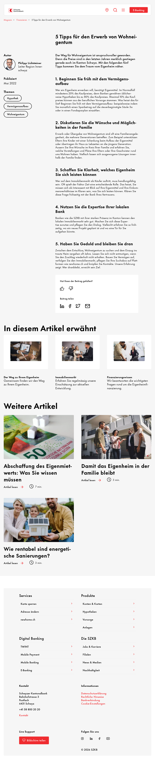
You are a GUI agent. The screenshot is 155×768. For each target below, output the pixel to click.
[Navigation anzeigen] (123, 10)
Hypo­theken (108, 611)
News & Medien (108, 662)
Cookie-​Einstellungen (93, 703)
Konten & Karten (108, 604)
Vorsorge (108, 619)
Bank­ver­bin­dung (90, 700)
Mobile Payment (46, 654)
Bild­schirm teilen (34, 740)
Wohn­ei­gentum (16, 114)
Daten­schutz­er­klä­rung (93, 693)
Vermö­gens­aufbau (17, 106)
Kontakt (23, 715)
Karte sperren (46, 604)
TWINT (46, 646)
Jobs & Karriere (108, 646)
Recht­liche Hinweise (92, 696)
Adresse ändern (46, 611)
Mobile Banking (46, 662)
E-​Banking (138, 10)
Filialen (108, 654)
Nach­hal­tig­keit (108, 670)
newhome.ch (46, 619)
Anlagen (108, 627)
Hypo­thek (12, 98)
